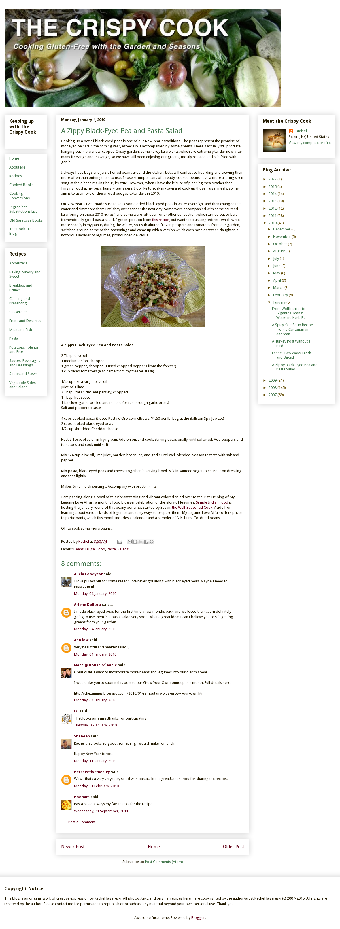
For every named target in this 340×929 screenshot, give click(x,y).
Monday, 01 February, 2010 (96, 786)
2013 (273, 201)
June (277, 266)
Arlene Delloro (87, 604)
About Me (17, 167)
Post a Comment (81, 822)
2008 (273, 387)
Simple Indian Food (212, 502)
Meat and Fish (20, 330)
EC (76, 711)
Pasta (111, 549)
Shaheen (82, 736)
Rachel (300, 131)
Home (154, 846)
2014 (273, 194)
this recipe (160, 219)
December (282, 229)
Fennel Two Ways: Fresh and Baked (291, 355)
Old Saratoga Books (26, 220)
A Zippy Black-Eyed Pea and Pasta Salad (295, 367)
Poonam (82, 797)
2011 (273, 215)
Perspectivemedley (92, 772)
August (279, 251)
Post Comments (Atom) (164, 862)
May (277, 273)
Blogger (198, 917)
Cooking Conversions (19, 195)
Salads (123, 549)
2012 (273, 208)
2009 (273, 380)
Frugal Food (95, 549)
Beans (78, 549)
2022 (273, 179)
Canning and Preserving (19, 300)
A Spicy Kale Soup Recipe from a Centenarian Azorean (292, 329)
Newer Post (73, 846)
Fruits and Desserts (25, 321)
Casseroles (18, 312)
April (277, 280)
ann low (81, 640)
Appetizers (18, 263)
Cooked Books (21, 185)
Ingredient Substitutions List (23, 209)
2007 (273, 395)
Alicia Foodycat (88, 574)
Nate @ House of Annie (95, 665)
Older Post (233, 846)
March (278, 287)
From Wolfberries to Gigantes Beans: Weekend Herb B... (289, 313)
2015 (273, 186)
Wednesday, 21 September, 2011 (101, 811)
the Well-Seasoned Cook (192, 507)
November (282, 236)
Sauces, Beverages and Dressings (24, 362)
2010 (273, 223)
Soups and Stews (23, 374)
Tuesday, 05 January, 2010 (95, 725)
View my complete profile (310, 143)
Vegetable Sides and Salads (22, 385)
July (276, 258)
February (281, 295)
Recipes (15, 176)
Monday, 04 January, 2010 (95, 593)
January (279, 302)
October (280, 244)
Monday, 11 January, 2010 (95, 761)
